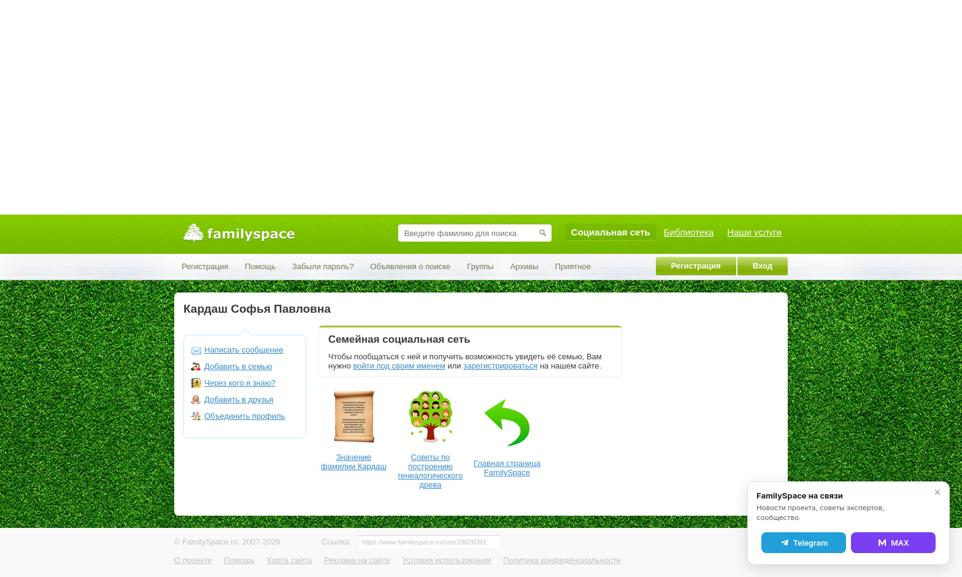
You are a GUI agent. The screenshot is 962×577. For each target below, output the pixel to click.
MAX (893, 543)
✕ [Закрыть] (937, 492)
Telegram (804, 543)
